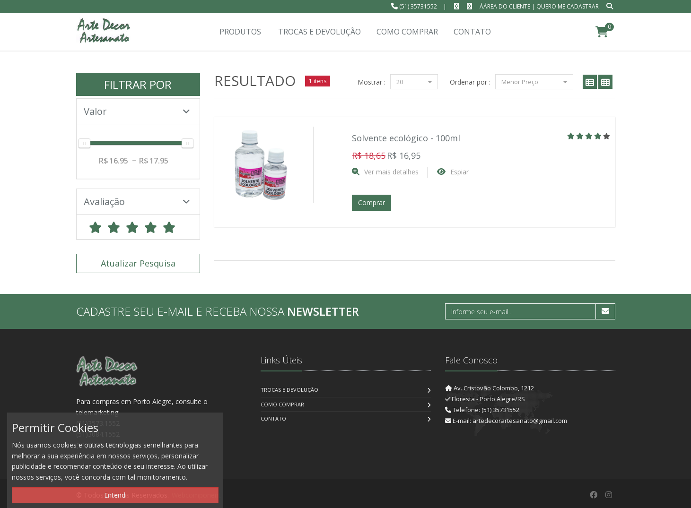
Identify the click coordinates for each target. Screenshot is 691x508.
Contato (273, 418)
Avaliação (137, 201)
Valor (137, 111)
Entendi (115, 495)
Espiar (459, 171)
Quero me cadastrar (567, 6)
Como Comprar (282, 404)
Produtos (240, 31)
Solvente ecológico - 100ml (406, 138)
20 (414, 81)
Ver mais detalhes (391, 171)
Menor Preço (534, 81)
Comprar (371, 202)
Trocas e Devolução (289, 389)
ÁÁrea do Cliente (505, 6)
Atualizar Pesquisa (138, 263)
